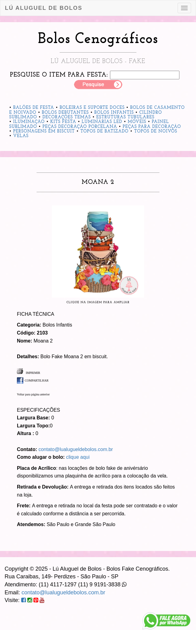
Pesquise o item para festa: (59, 75)
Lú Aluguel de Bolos (43, 8)
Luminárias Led (102, 122)
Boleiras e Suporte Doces (92, 107)
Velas (21, 136)
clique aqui (78, 457)
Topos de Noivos (155, 131)
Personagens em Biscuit (44, 131)
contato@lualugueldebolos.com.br (75, 449)
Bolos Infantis (114, 112)
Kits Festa (63, 122)
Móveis (137, 122)
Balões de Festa (33, 107)
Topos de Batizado (104, 131)
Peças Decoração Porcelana (80, 127)
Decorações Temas (67, 117)
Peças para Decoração (152, 127)
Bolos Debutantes (65, 112)
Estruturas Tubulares (125, 117)
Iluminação (29, 122)
